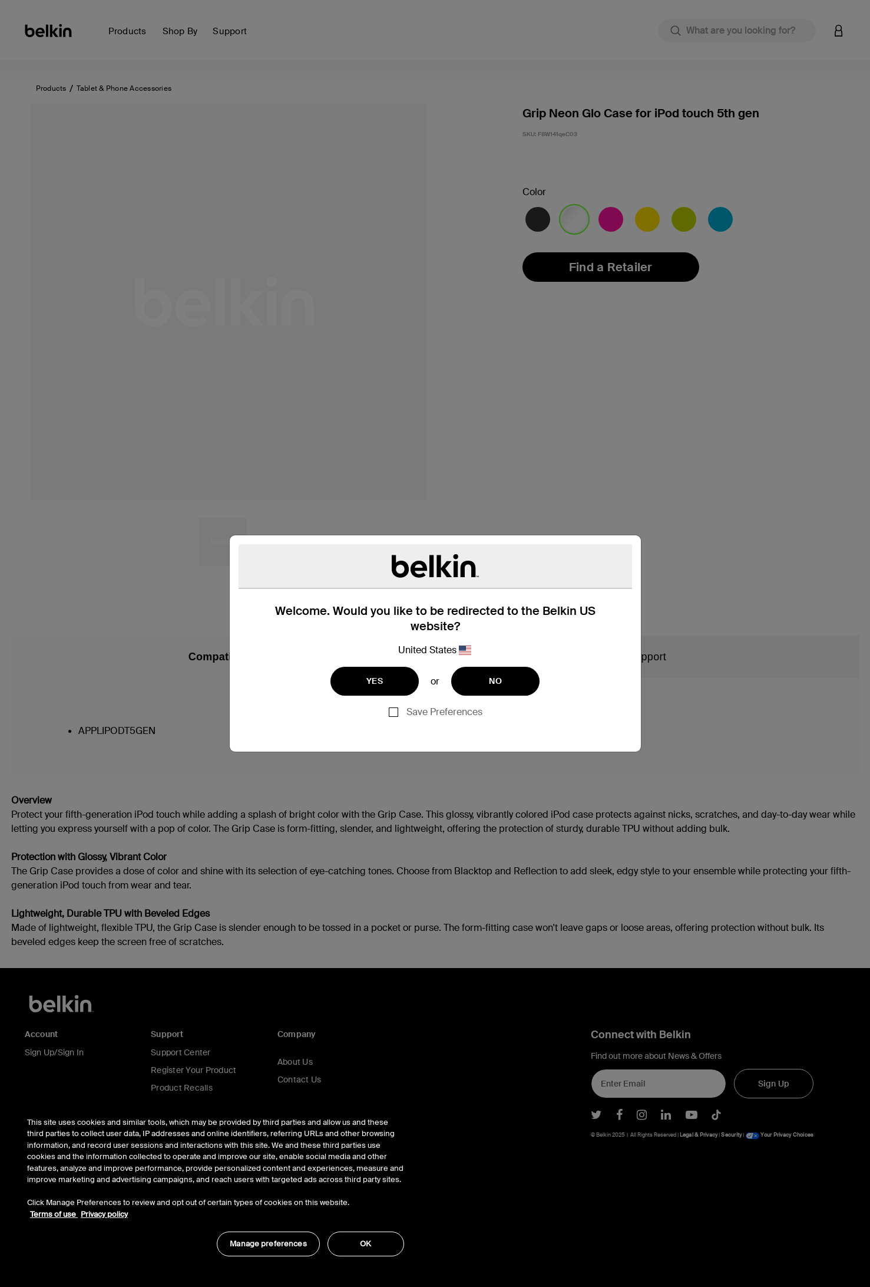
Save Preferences (444, 712)
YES (374, 681)
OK (365, 1244)
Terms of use (54, 1214)
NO (495, 681)
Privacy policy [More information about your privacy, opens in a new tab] (104, 1214)
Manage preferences (268, 1244)
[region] (215, 1180)
